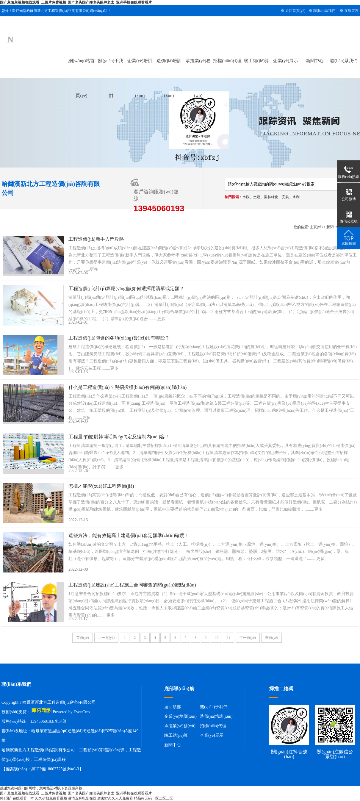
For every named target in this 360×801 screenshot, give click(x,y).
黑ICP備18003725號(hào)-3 (55, 769)
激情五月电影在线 (82, 798)
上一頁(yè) (106, 638)
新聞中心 (315, 60)
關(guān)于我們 (214, 707)
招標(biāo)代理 (227, 60)
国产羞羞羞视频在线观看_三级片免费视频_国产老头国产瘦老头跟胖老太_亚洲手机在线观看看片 (76, 2)
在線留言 (351, 11)
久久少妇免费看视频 (51, 798)
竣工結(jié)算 (256, 60)
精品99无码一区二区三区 (153, 798)
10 (216, 638)
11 (228, 638)
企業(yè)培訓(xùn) (180, 716)
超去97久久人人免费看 (115, 798)
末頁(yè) (271, 638)
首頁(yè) (82, 638)
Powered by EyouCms (71, 712)
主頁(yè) (316, 227)
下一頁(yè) (248, 638)
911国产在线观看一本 (17, 798)
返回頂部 (172, 707)
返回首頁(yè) (295, 11)
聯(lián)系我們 (324, 11)
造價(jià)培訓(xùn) (216, 716)
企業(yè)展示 (285, 60)
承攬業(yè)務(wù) (179, 726)
